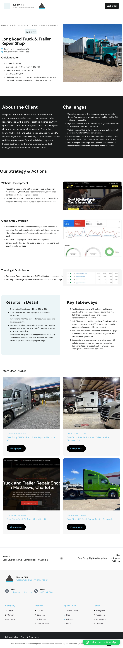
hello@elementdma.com (21, 591)
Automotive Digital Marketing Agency (25, 6)
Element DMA (20, 4)
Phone (42, 589)
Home (3, 23)
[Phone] (36, 590)
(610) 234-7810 (46, 591)
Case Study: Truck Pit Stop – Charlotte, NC (26, 519)
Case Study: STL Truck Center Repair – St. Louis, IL (90, 519)
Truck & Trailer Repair (16, 433)
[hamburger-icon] (8, 4)
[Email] (7, 590)
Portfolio (12, 23)
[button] (101, 642)
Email (13, 589)
